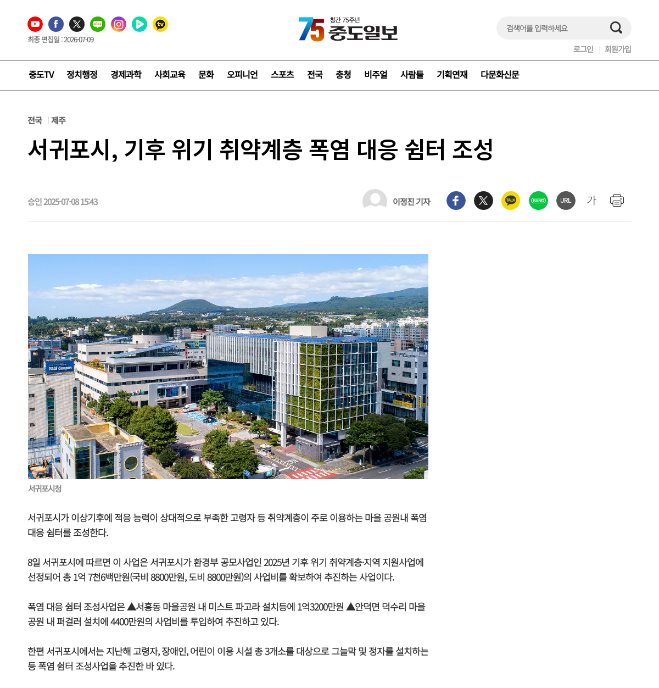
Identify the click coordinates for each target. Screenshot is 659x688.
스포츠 (282, 74)
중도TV (41, 74)
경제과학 (125, 74)
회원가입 (618, 48)
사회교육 (169, 74)
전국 (314, 74)
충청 (343, 74)
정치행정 (81, 74)
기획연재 (452, 74)
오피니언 (242, 74)
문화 (206, 74)
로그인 (583, 48)
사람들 (411, 74)
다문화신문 (500, 74)
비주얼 (375, 74)
